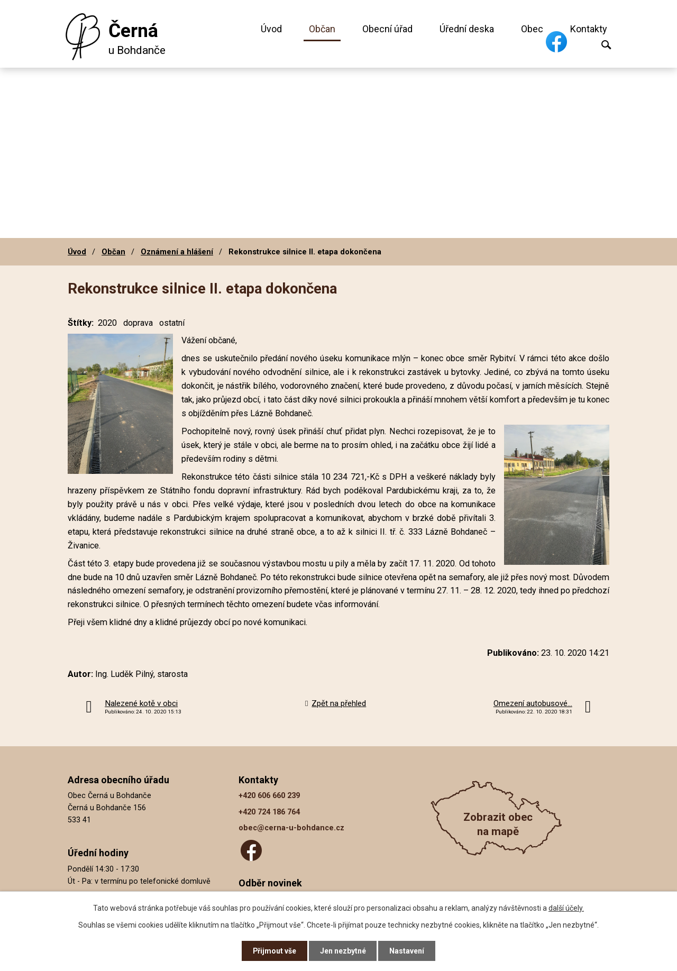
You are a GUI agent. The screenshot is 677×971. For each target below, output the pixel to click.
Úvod (271, 28)
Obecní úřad (387, 28)
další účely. (566, 907)
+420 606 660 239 (269, 795)
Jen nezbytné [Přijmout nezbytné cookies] (343, 951)
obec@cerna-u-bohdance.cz (291, 827)
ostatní (172, 323)
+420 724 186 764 (269, 812)
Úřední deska (467, 28)
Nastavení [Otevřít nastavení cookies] (407, 951)
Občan (322, 28)
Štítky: (81, 323)
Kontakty (588, 28)
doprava (138, 323)
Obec (532, 28)
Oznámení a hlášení (177, 252)
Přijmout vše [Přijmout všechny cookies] (274, 951)
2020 (107, 323)
